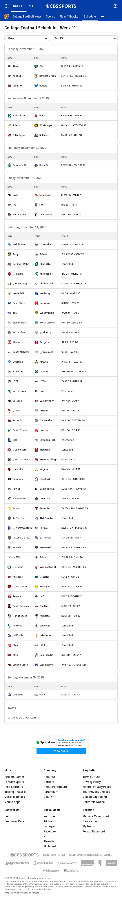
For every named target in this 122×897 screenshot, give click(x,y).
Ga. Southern (47, 420)
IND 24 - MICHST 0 (71, 273)
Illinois (16, 342)
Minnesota (45, 195)
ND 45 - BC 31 (68, 459)
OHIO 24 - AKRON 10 (72, 66)
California (18, 635)
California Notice (94, 802)
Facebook (50, 831)
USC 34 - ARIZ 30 (71, 410)
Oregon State (20, 664)
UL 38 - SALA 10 (69, 352)
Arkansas (18, 576)
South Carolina (21, 606)
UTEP (15, 381)
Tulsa (43, 557)
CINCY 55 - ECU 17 (71, 214)
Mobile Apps (12, 802)
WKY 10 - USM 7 (70, 400)
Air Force (17, 625)
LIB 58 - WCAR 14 (70, 332)
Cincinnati (46, 214)
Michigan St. (46, 273)
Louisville (18, 469)
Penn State (19, 303)
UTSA (43, 381)
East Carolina (20, 214)
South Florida (20, 430)
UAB (42, 391)
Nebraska (45, 303)
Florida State (20, 615)
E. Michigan (19, 115)
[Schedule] (90, 16)
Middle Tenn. (20, 244)
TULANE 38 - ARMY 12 (73, 254)
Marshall (47, 244)
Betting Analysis (15, 792)
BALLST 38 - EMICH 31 (73, 115)
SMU (18, 557)
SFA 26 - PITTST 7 (71, 537)
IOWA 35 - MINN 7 (71, 195)
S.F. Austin (45, 537)
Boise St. (44, 165)
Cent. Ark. (45, 498)
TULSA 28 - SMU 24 (72, 557)
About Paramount (55, 787)
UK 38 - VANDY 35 (70, 293)
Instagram (50, 826)
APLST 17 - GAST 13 (71, 361)
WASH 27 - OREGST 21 (73, 664)
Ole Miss (44, 606)
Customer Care (14, 821)
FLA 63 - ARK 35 (70, 576)
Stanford (45, 479)
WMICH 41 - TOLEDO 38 (73, 125)
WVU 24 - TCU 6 (70, 312)
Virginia (44, 469)
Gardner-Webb (21, 264)
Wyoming (45, 625)
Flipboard (50, 846)
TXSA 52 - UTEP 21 (71, 381)
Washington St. (48, 567)
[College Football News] (27, 16)
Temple (17, 596)
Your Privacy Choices (96, 792)
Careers (49, 782)
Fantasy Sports (14, 782)
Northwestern (24, 527)
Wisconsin (21, 586)
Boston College (48, 459)
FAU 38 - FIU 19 (69, 204)
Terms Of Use (91, 777)
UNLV (15, 655)
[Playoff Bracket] (69, 16)
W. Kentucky (47, 400)
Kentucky (45, 293)
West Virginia (47, 312)
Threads (49, 841)
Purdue (44, 527)
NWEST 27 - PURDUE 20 (74, 527)
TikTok (48, 821)
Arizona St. (46, 635)
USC (18, 410)
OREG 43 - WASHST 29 (73, 567)
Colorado (18, 479)
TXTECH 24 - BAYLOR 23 (74, 508)
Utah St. (44, 371)
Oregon (19, 567)
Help (7, 816)
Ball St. (43, 115)
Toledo (17, 125)
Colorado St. (20, 165)
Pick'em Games (14, 777)
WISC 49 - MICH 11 (71, 586)
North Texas (19, 391)
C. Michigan (19, 135)
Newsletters (91, 821)
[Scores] (50, 16)
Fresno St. (18, 371)
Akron (16, 66)
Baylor (16, 508)
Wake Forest (20, 322)
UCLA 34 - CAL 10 (70, 694)
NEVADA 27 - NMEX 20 (73, 547)
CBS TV (48, 797)
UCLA (42, 645)
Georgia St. (19, 361)
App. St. (44, 361)
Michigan (45, 586)
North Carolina (48, 322)
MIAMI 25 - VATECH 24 (73, 283)
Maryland (45, 449)
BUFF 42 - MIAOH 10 (72, 85)
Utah (15, 645)
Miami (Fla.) (21, 283)
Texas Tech (46, 508)
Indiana (19, 273)
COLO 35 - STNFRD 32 (73, 479)
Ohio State (21, 449)
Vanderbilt (18, 293)
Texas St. (18, 420)
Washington (46, 664)
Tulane (43, 254)
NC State (45, 615)
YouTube (49, 816)
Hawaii (16, 488)
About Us (50, 777)
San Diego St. (47, 488)
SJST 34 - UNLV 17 (71, 655)
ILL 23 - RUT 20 (69, 342)
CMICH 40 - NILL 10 (71, 135)
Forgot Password (94, 831)
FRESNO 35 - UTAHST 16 (74, 371)
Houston (44, 430)
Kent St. (17, 75)
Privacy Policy (92, 782)
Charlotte (45, 264)
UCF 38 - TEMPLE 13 (72, 596)
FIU (41, 204)
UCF (42, 596)
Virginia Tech (47, 283)
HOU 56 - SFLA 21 (70, 430)
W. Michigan (45, 125)
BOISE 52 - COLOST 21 (73, 165)
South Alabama (21, 352)
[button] (102, 16)
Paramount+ (52, 792)
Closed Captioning (95, 797)
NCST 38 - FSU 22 (70, 615)
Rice (15, 439)
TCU (15, 312)
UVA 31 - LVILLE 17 (71, 469)
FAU (15, 204)
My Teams (89, 826)
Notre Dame (21, 459)
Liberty (47, 332)
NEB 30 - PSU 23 (70, 303)
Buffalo (43, 85)
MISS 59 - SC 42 (70, 606)
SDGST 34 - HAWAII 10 (73, 488)
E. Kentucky (19, 498)
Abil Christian (47, 518)
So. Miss (17, 400)
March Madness (14, 797)
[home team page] (9, 66)
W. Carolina (19, 332)
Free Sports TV (14, 787)
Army (15, 254)
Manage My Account (96, 816)
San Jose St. (46, 655)
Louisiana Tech (48, 439)
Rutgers (44, 342)
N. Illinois (44, 135)
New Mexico (46, 547)
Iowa (15, 195)
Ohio (41, 66)
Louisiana (48, 352)
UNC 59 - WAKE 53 (71, 322)
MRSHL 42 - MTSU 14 (72, 244)
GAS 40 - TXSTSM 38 (73, 420)
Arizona (44, 410)
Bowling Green (47, 75)
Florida (46, 576)
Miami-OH (18, 85)
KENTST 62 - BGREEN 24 (74, 75)
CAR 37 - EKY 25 (70, 498)
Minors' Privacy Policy (97, 787)
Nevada (17, 547)
